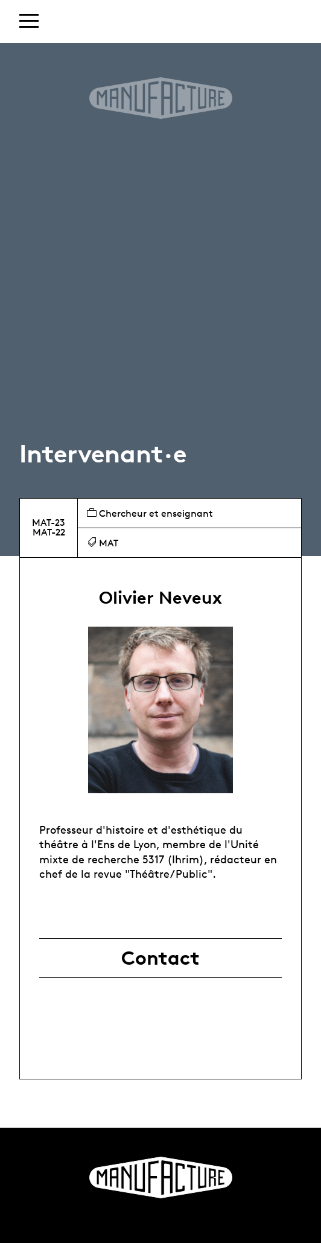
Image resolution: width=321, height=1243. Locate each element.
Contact (160, 958)
